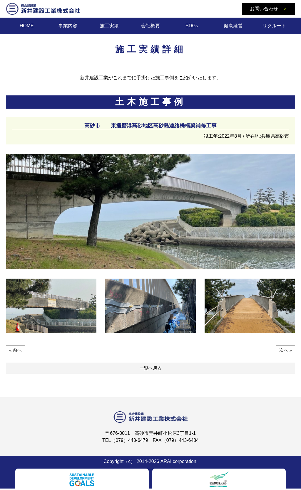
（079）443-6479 (129, 441)
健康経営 (233, 25)
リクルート (274, 25)
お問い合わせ (268, 8)
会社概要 (150, 25)
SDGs (191, 25)
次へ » (285, 350)
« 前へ (15, 350)
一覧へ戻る (150, 369)
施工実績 (109, 25)
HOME (27, 25)
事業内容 (67, 25)
